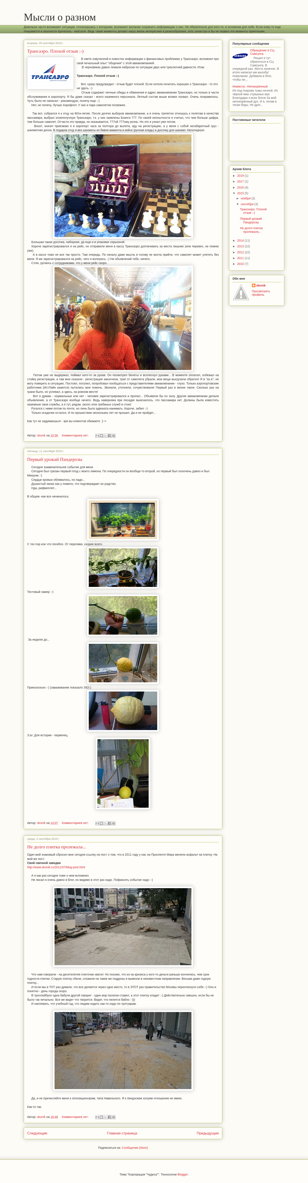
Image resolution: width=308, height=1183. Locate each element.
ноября (246, 198)
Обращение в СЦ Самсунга (262, 52)
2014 (241, 240)
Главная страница (122, 1133)
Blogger (183, 1174)
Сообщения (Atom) (135, 1147)
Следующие (37, 1133)
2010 (241, 264)
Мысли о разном (60, 17)
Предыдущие (208, 1133)
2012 (241, 252)
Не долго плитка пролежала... (56, 846)
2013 (241, 246)
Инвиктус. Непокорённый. (250, 86)
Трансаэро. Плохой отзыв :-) (55, 51)
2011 (241, 258)
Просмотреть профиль (261, 292)
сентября (247, 204)
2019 (241, 175)
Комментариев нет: (75, 435)
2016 (241, 187)
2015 (241, 193)
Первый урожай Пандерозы (54, 459)
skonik (261, 285)
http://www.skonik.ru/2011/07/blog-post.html (56, 867)
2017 (241, 181)
